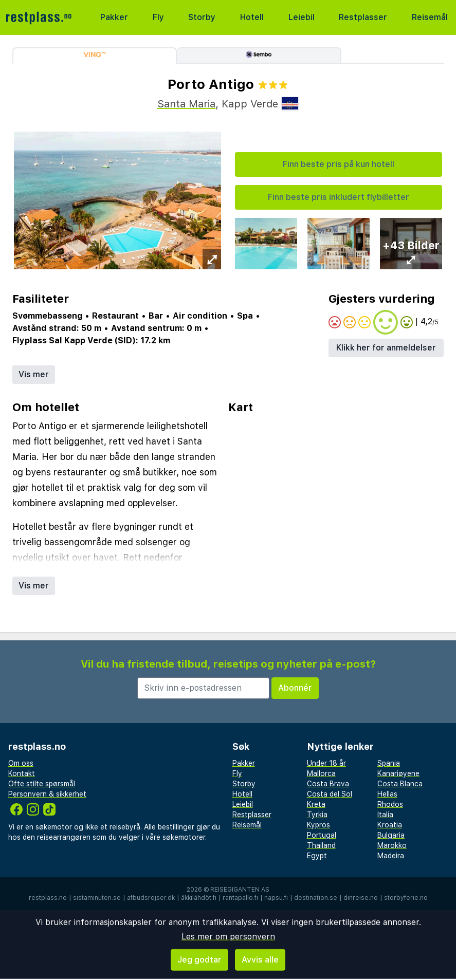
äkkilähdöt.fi (198, 897)
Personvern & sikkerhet (47, 794)
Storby (201, 17)
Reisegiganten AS (239, 889)
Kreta (316, 804)
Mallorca (321, 773)
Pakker (114, 17)
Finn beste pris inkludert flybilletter (338, 197)
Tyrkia (317, 814)
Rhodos (390, 804)
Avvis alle (260, 960)
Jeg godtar (199, 960)
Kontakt (21, 773)
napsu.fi (276, 897)
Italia (385, 814)
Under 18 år (326, 763)
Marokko (392, 845)
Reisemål (430, 17)
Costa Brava (328, 784)
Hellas (387, 794)
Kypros (318, 825)
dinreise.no (360, 897)
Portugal (321, 835)
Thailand (321, 845)
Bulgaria (391, 835)
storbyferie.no (406, 897)
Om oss (20, 763)
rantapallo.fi (240, 897)
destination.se (315, 897)
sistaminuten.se (97, 897)
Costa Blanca (400, 784)
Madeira (390, 856)
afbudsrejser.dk (151, 897)
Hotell (252, 17)
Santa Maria (186, 104)
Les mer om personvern (228, 936)
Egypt (317, 856)
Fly (158, 17)
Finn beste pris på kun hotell (338, 164)
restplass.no (48, 897)
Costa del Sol (329, 794)
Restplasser (363, 17)
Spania (388, 763)
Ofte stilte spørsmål (41, 784)
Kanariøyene (398, 773)
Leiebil (301, 17)
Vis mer (34, 374)
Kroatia (389, 825)
